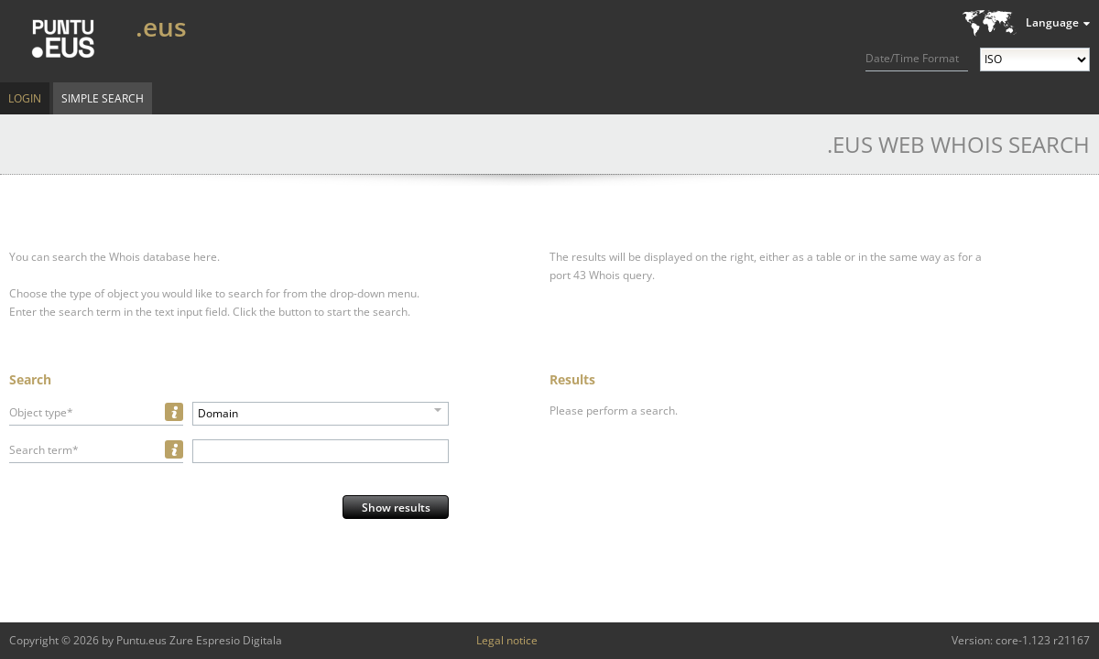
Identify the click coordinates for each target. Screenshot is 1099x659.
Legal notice (507, 640)
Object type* (41, 412)
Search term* (44, 450)
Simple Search (102, 98)
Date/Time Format (912, 58)
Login (24, 98)
